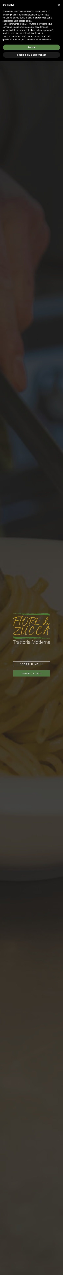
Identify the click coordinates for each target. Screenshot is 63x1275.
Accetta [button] (31, 47)
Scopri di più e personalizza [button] (31, 55)
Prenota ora (31, 673)
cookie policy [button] (25, 21)
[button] (58, 5)
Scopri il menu (31, 664)
